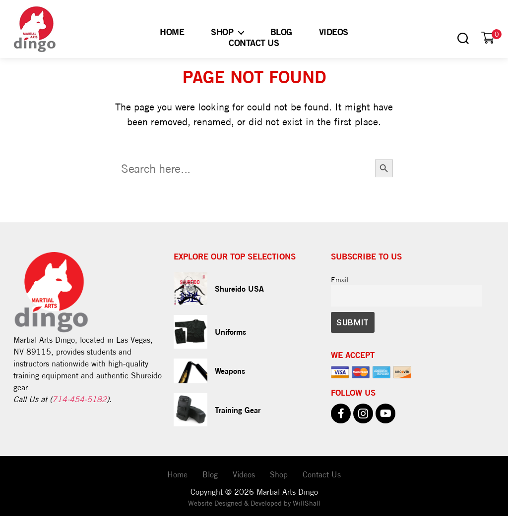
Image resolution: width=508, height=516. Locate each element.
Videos (333, 32)
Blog (281, 32)
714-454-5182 (79, 399)
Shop (222, 32)
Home (172, 32)
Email (340, 279)
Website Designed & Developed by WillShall (254, 503)
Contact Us (254, 43)
